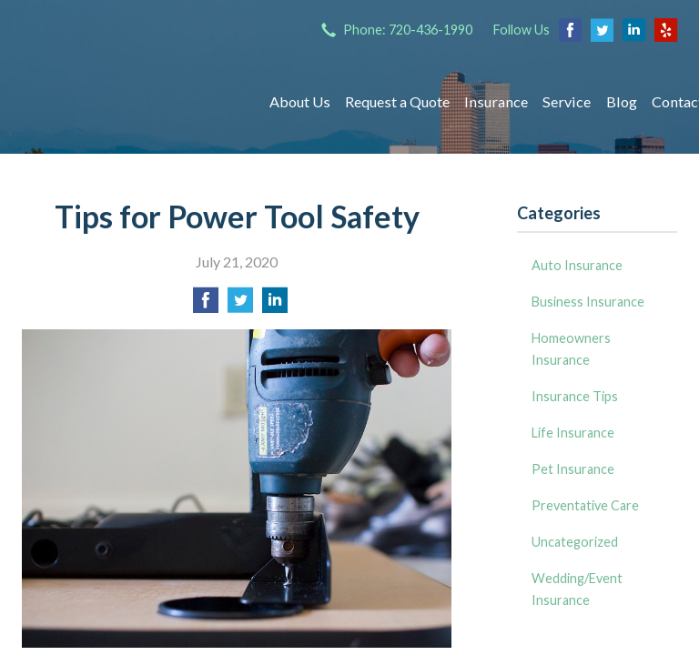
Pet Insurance (573, 469)
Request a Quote (397, 101)
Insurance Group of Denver (129, 102)
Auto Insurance (577, 265)
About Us (299, 101)
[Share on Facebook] (205, 305)
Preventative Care (585, 505)
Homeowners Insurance (571, 349)
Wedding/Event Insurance (577, 589)
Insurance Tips (575, 396)
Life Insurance (573, 432)
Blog (621, 101)
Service (566, 101)
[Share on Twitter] (240, 305)
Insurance (496, 101)
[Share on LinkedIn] (275, 305)
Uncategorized (575, 541)
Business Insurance (588, 301)
